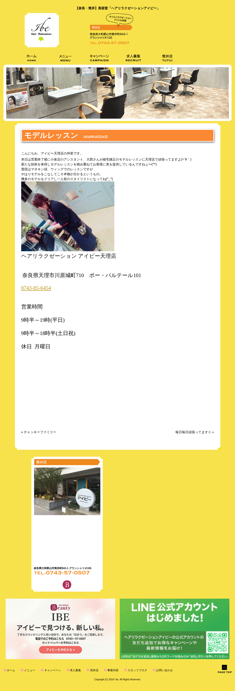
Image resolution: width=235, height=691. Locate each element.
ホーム (10, 670)
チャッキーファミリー (40, 432)
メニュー (28, 670)
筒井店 (89, 670)
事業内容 (107, 670)
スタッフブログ (130, 670)
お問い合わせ (155, 670)
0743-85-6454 (36, 288)
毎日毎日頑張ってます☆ (193, 432)
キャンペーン (50, 670)
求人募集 (71, 670)
